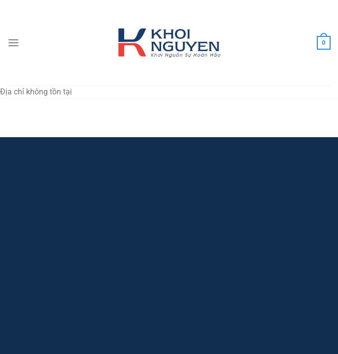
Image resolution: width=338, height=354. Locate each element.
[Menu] (13, 42)
